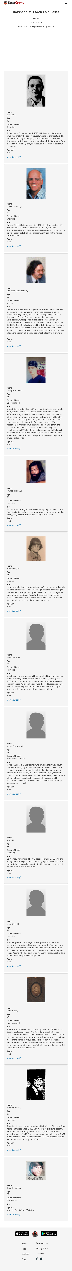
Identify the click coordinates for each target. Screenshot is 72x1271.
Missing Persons (35, 27)
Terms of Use (42, 1243)
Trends (31, 22)
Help (24, 1249)
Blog (24, 1259)
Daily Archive (48, 27)
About (24, 1243)
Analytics (39, 22)
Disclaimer (40, 1253)
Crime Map (36, 18)
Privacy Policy (42, 1248)
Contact (25, 1254)
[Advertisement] (36, 49)
